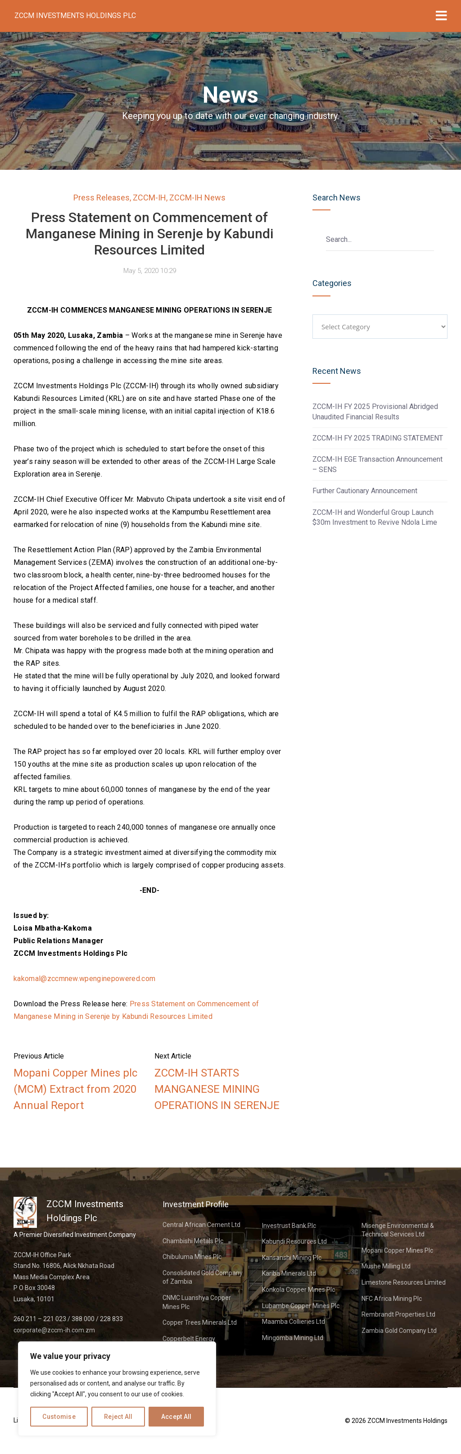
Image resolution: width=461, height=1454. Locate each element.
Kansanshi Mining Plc (291, 1257)
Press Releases (101, 197)
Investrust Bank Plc (289, 1225)
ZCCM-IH (149, 197)
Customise (59, 1416)
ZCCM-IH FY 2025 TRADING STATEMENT (377, 438)
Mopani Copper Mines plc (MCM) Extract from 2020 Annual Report (75, 1089)
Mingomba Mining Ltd (292, 1337)
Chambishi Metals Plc (193, 1241)
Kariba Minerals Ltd (289, 1273)
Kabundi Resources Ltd (294, 1241)
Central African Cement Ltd (201, 1224)
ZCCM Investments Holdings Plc (75, 15)
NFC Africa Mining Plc (392, 1298)
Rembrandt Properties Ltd (398, 1314)
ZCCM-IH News (197, 197)
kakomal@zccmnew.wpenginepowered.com (84, 978)
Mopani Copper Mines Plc (397, 1250)
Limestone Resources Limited (404, 1282)
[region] (117, 1388)
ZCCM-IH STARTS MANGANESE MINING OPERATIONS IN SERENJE (217, 1089)
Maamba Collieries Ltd (293, 1321)
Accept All (176, 1416)
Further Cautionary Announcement (364, 490)
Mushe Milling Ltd (386, 1266)
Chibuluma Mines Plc (192, 1256)
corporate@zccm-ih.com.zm (54, 1330)
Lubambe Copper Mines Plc (300, 1305)
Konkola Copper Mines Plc (298, 1289)
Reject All (118, 1416)
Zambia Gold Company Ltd (399, 1330)
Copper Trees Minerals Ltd (200, 1322)
